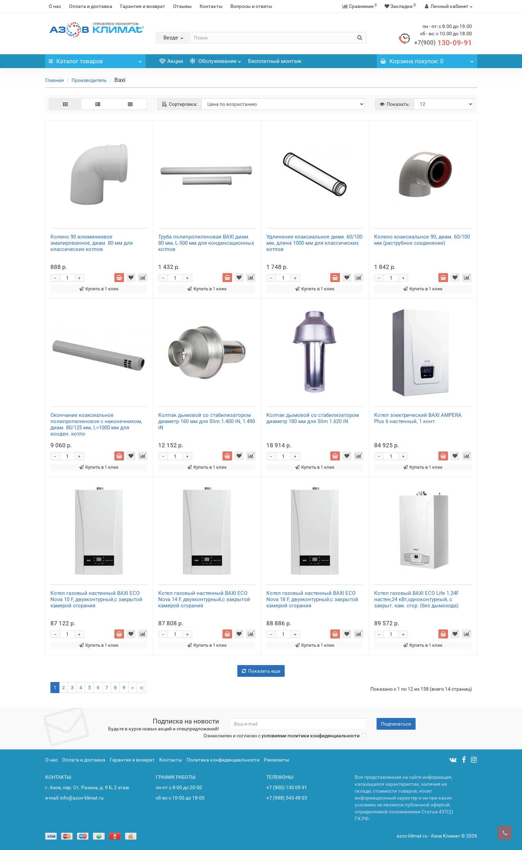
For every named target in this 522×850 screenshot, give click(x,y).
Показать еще (261, 671)
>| (141, 687)
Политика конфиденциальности (223, 760)
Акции (171, 61)
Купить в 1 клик (98, 288)
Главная (54, 80)
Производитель (89, 80)
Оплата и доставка (90, 6)
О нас (55, 6)
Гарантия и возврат (142, 6)
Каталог (95, 59)
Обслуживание (215, 59)
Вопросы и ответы (251, 6)
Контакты (211, 6)
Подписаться (396, 724)
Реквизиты (276, 760)
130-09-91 (443, 43)
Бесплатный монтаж (274, 61)
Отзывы (182, 6)
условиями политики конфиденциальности (311, 735)
